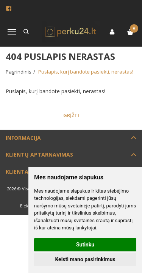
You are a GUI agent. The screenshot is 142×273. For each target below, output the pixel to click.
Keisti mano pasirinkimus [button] (85, 259)
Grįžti (71, 115)
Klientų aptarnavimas (39, 154)
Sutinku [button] (85, 245)
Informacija (23, 137)
